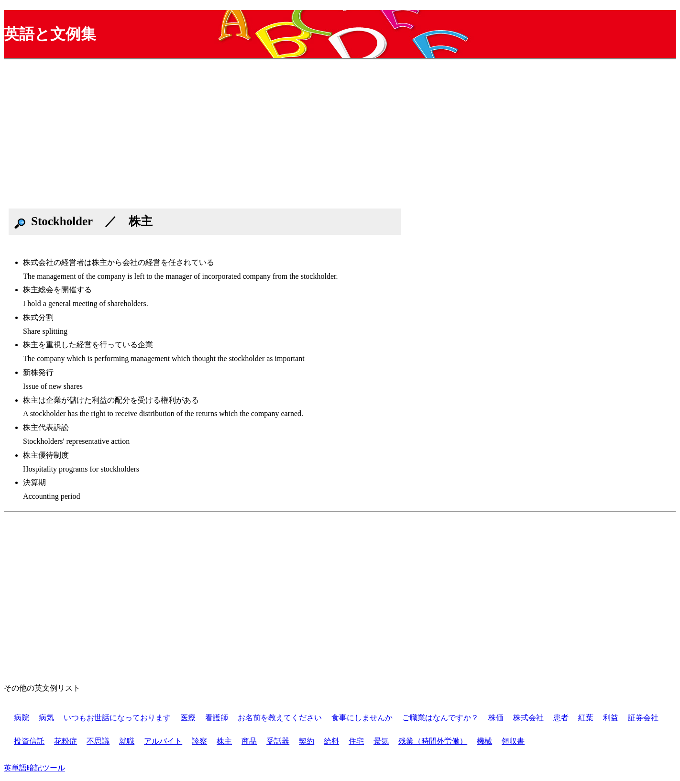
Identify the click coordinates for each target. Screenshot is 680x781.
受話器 (277, 741)
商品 (249, 741)
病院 (21, 718)
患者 (561, 718)
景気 (381, 741)
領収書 (513, 741)
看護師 (216, 718)
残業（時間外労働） (432, 741)
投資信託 (29, 741)
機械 (484, 741)
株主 (224, 741)
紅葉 (585, 718)
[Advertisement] (291, 137)
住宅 (356, 741)
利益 (610, 718)
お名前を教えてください (280, 718)
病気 (46, 718)
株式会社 (528, 718)
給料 (331, 741)
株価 (496, 718)
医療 (188, 718)
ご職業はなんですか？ (440, 718)
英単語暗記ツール (34, 768)
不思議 (98, 741)
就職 (126, 741)
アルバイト (163, 741)
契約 (306, 741)
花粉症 (65, 741)
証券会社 (643, 718)
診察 (199, 741)
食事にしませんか (362, 718)
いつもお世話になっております (117, 718)
